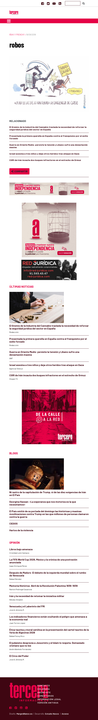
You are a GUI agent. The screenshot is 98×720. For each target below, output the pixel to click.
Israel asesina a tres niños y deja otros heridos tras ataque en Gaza (44, 153)
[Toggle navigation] (9, 21)
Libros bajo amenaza (21, 549)
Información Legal (49, 699)
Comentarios (45, 695)
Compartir (19, 171)
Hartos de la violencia (21, 530)
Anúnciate (44, 692)
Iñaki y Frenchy (16, 34)
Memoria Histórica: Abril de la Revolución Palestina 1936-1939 (43, 585)
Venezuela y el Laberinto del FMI (27, 606)
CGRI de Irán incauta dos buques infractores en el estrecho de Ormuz (45, 160)
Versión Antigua (47, 702)
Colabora (43, 689)
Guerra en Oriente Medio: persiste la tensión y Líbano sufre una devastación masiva (48, 146)
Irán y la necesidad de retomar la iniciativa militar (36, 596)
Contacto (43, 685)
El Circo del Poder (19, 656)
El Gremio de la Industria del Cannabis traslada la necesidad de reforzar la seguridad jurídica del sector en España (47, 128)
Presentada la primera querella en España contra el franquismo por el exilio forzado (48, 137)
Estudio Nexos (52, 714)
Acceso (65, 714)
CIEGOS (13, 523)
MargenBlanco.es (24, 714)
